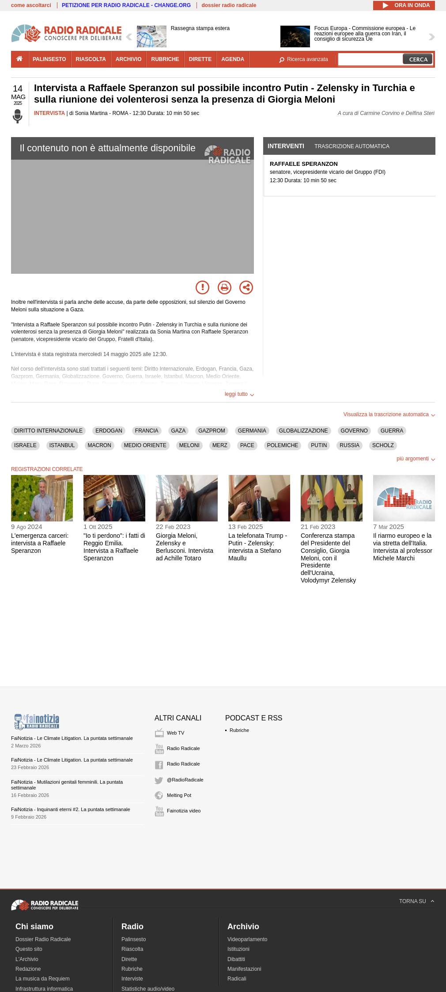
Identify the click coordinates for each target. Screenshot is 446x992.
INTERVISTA (49, 113)
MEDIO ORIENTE (145, 445)
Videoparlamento (247, 939)
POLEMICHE (283, 445)
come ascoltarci (31, 5)
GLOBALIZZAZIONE (303, 431)
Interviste (132, 979)
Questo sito (28, 949)
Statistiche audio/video (147, 989)
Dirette (129, 959)
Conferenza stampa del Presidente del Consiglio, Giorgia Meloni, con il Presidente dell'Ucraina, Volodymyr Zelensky (328, 558)
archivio (129, 59)
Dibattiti (236, 959)
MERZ (219, 445)
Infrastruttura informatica (44, 989)
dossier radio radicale (228, 5)
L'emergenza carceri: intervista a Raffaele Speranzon (39, 543)
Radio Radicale (183, 748)
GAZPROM (211, 431)
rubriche (165, 59)
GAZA (178, 431)
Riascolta (132, 949)
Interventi (286, 145)
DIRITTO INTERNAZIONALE (48, 431)
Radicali (236, 979)
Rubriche (239, 730)
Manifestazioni (244, 969)
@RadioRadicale (185, 779)
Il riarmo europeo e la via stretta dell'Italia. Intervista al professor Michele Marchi (402, 546)
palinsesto (49, 59)
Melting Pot (179, 795)
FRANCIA (147, 431)
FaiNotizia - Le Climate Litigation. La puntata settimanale (72, 738)
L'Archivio (26, 959)
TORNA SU (412, 901)
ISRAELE (25, 445)
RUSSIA (349, 445)
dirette (200, 59)
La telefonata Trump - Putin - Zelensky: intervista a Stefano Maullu (257, 546)
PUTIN (319, 445)
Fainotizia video (183, 810)
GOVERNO (354, 431)
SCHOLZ (383, 445)
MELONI (189, 445)
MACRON (99, 445)
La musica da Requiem (42, 979)
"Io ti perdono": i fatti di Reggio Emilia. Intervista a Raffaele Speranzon (114, 546)
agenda (232, 59)
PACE (247, 445)
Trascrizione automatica (351, 146)
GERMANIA (252, 431)
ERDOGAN (108, 431)
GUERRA (392, 431)
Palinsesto (133, 939)
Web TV (175, 732)
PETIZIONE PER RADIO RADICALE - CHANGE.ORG (126, 5)
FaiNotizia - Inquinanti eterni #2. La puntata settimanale (70, 809)
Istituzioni (238, 949)
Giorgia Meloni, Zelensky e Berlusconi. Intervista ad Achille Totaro (184, 546)
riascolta (91, 59)
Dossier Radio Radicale (43, 939)
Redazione (28, 969)
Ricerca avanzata (307, 59)
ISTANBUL (62, 445)
